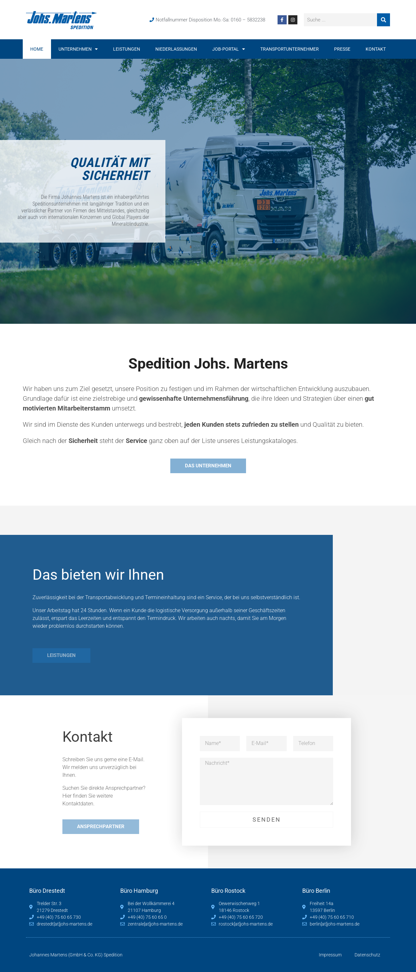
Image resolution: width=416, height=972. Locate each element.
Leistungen (126, 49)
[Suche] (383, 19)
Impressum (330, 954)
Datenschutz (367, 954)
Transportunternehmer (289, 49)
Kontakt (376, 49)
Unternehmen (78, 49)
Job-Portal (228, 49)
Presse (342, 49)
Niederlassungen (176, 49)
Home (36, 49)
